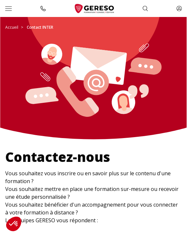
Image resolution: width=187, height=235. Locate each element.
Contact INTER (40, 27)
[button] (14, 224)
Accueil (11, 27)
